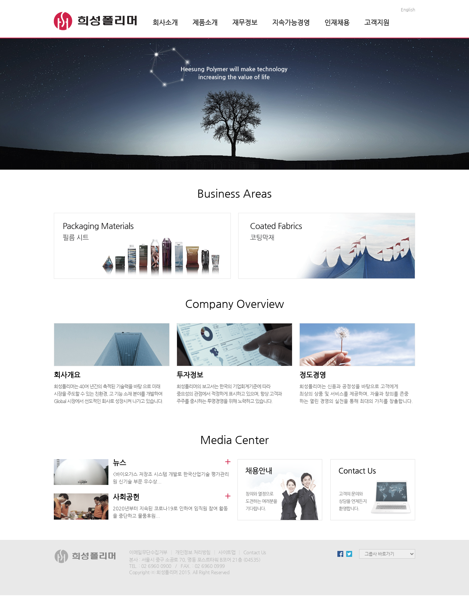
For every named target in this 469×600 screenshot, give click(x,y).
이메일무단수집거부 (148, 552)
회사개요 (67, 375)
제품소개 (205, 22)
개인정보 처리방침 (193, 552)
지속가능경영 (291, 22)
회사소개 (165, 22)
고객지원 (376, 22)
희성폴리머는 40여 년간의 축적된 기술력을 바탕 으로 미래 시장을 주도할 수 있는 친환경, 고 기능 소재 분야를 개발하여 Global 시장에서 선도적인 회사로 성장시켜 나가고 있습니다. (108, 394)
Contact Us (254, 552)
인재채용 (337, 22)
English (408, 9)
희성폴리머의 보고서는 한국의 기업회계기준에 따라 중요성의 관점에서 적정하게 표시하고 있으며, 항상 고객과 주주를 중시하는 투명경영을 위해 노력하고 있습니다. (229, 394)
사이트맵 (226, 552)
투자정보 (190, 375)
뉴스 (119, 463)
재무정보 (244, 22)
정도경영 (312, 375)
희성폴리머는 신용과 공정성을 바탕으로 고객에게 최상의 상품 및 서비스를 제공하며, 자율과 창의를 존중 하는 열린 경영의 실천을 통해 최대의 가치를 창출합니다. (356, 394)
